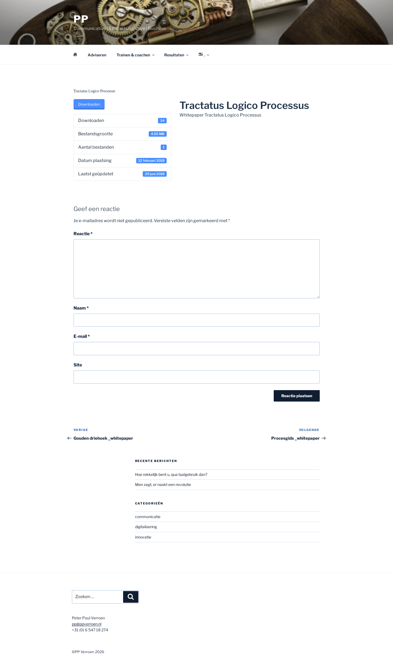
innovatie (143, 537)
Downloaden (89, 104)
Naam (81, 308)
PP (81, 19)
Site (78, 365)
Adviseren (97, 55)
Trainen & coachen (136, 55)
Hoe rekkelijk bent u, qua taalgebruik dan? (171, 474)
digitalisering (146, 526)
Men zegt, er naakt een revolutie (163, 484)
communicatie (147, 516)
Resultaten (176, 55)
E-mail (82, 336)
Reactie (83, 233)
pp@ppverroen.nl (86, 624)
